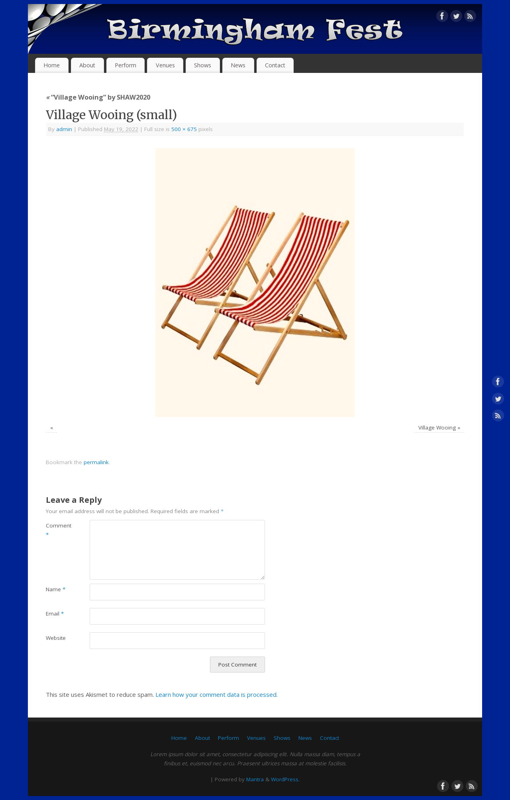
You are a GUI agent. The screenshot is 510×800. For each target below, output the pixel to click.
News (238, 65)
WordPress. (285, 779)
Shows (202, 65)
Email (55, 613)
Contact (275, 65)
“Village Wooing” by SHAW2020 (98, 97)
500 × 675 (184, 129)
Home (51, 65)
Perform (125, 65)
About (87, 65)
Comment (57, 530)
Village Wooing (437, 427)
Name (55, 589)
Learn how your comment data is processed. (216, 694)
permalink (96, 462)
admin (64, 129)
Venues (165, 65)
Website (56, 637)
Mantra (255, 779)
